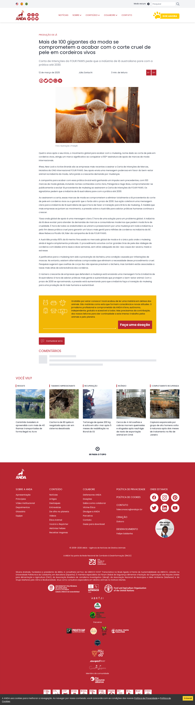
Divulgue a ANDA (91, 511)
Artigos (53, 498)
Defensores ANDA (92, 494)
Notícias (53, 494)
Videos (52, 515)
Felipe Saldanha (124, 533)
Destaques (54, 503)
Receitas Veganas (58, 532)
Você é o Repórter (58, 524)
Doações (87, 498)
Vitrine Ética (89, 507)
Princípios (21, 498)
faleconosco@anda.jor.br (129, 509)
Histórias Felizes (57, 528)
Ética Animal (55, 519)
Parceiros (88, 515)
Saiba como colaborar (94, 503)
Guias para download (94, 524)
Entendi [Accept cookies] (188, 698)
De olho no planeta (59, 511)
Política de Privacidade (146, 698)
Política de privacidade (130, 489)
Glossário (20, 511)
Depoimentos (23, 507)
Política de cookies (128, 497)
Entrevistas (55, 507)
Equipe (19, 515)
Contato (87, 519)
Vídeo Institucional (25, 503)
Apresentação (23, 494)
